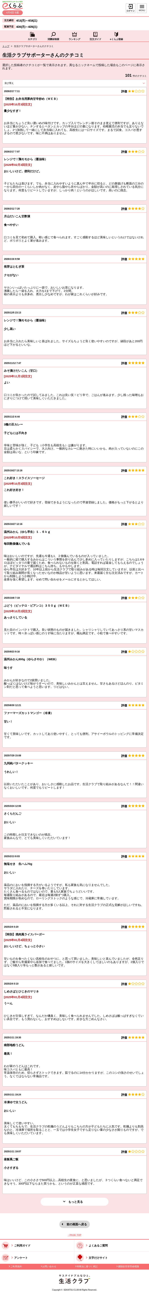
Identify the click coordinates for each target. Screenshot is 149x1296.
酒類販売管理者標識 (128, 1266)
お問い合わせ (49, 1266)
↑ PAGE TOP (74, 1235)
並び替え (16, 83)
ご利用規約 (16, 1266)
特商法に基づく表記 (87, 1266)
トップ (5, 46)
